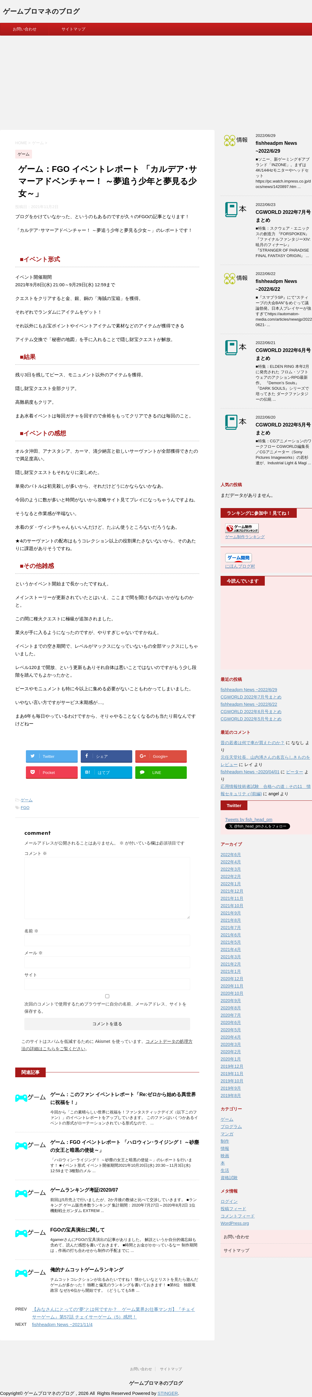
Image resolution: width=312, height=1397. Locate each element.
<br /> (243, 627)
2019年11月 (232, 1073)
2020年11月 (232, 986)
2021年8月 (231, 920)
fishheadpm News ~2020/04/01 (250, 771)
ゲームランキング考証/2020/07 (84, 1190)
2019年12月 (232, 1066)
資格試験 (229, 1177)
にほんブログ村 (240, 566)
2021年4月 (231, 949)
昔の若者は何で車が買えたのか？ (253, 742)
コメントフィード (238, 1216)
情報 (225, 1148)
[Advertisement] (156, 81)
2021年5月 (231, 942)
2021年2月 (231, 964)
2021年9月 (231, 913)
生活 (225, 1170)
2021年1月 (231, 971)
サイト (30, 974)
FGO (25, 807)
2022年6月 (231, 854)
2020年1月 (231, 1059)
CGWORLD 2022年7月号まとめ (251, 697)
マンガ (227, 1133)
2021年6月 (231, 934)
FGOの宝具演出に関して (77, 1229)
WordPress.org (235, 1223)
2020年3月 (231, 1044)
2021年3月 (231, 956)
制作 (225, 1141)
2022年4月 (231, 861)
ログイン (229, 1201)
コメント (35, 853)
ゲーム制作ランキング (245, 537)
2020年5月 (231, 1029)
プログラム (231, 1126)
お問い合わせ (25, 29)
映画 (225, 1155)
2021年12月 (232, 891)
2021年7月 (231, 927)
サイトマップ (73, 29)
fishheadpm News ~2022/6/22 (249, 704)
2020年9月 (231, 1000)
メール (33, 952)
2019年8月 (231, 1095)
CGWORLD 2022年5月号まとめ (251, 718)
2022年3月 (231, 869)
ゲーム (27, 800)
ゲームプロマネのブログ (41, 12)
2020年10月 (232, 993)
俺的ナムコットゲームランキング (86, 1269)
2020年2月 (231, 1051)
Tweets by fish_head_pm (248, 819)
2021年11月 (232, 898)
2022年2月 (231, 876)
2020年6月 (231, 1022)
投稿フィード (233, 1208)
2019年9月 (231, 1088)
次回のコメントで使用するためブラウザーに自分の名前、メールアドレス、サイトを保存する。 (105, 1008)
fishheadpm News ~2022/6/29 (249, 689)
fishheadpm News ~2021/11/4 (62, 1324)
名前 (31, 930)
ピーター (294, 771)
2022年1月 (231, 883)
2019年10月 (232, 1080)
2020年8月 (231, 1007)
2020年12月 (232, 978)
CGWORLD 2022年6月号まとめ (251, 711)
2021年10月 (232, 905)
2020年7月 (231, 1015)
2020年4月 (231, 1037)
